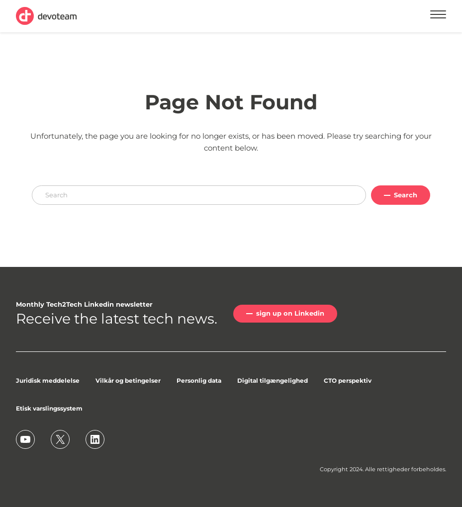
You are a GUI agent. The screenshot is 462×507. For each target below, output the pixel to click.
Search (405, 195)
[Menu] (438, 15)
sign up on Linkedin (290, 313)
